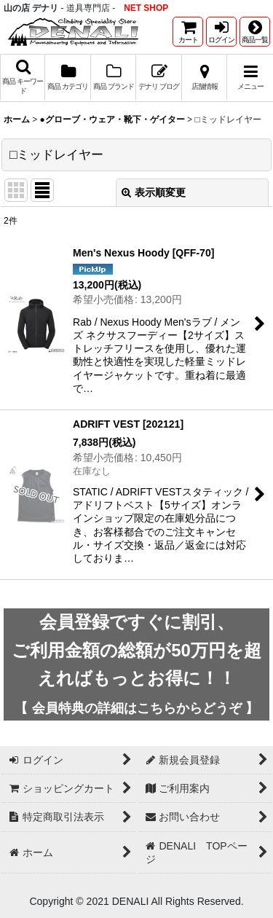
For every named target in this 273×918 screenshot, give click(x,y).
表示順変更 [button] (154, 192)
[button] (255, 32)
